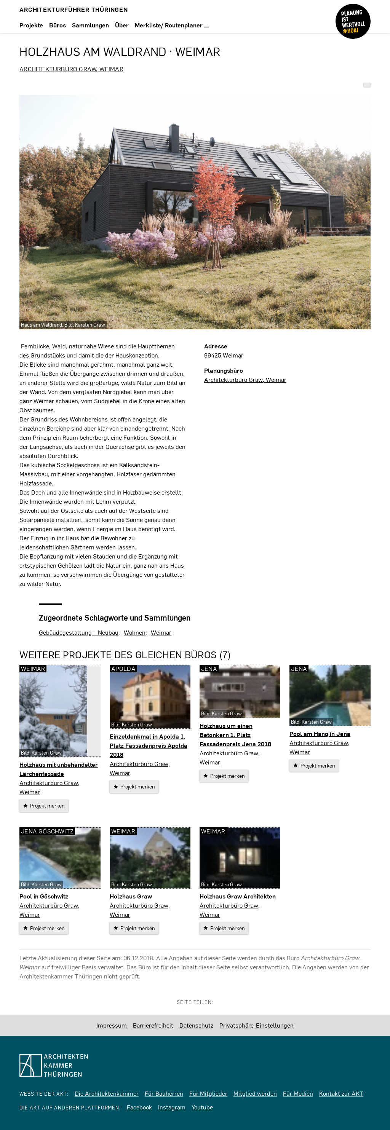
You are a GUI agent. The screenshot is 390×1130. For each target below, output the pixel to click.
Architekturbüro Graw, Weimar (71, 68)
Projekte (31, 25)
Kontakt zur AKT (341, 1093)
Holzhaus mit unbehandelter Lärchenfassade (58, 769)
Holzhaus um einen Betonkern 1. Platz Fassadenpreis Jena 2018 (235, 734)
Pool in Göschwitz (43, 896)
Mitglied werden (255, 1093)
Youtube (202, 1107)
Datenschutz (196, 1025)
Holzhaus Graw (131, 896)
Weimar (161, 632)
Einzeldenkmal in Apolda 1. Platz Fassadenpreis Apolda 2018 (148, 745)
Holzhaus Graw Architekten (238, 896)
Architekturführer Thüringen (73, 9)
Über (122, 25)
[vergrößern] (195, 212)
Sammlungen (90, 25)
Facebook (139, 1107)
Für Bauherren (164, 1093)
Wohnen (134, 632)
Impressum (111, 1025)
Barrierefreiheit (153, 1025)
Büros (57, 25)
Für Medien (298, 1093)
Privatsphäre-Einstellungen (256, 1025)
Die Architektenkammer (107, 1093)
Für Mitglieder (208, 1093)
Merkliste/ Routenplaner (172, 25)
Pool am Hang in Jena (319, 733)
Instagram (171, 1107)
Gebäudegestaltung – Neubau (78, 632)
